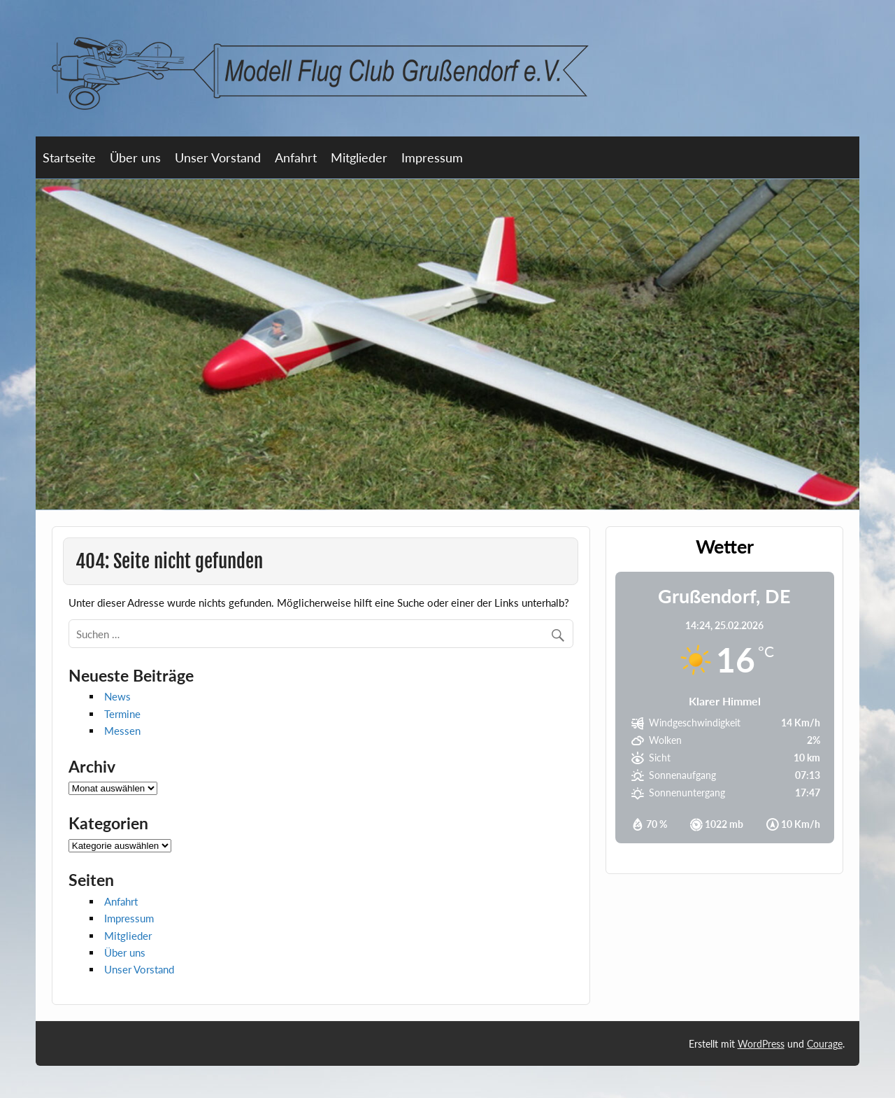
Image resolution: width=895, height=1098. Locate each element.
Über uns (135, 157)
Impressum (432, 157)
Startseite (69, 157)
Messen (122, 730)
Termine (122, 714)
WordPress (761, 1044)
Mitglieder (359, 157)
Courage (825, 1044)
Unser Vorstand (218, 157)
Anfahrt (296, 157)
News (117, 696)
